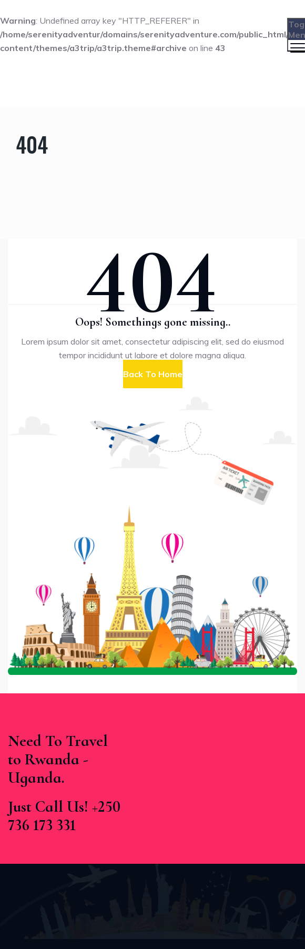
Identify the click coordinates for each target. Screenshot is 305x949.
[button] (152, 374)
